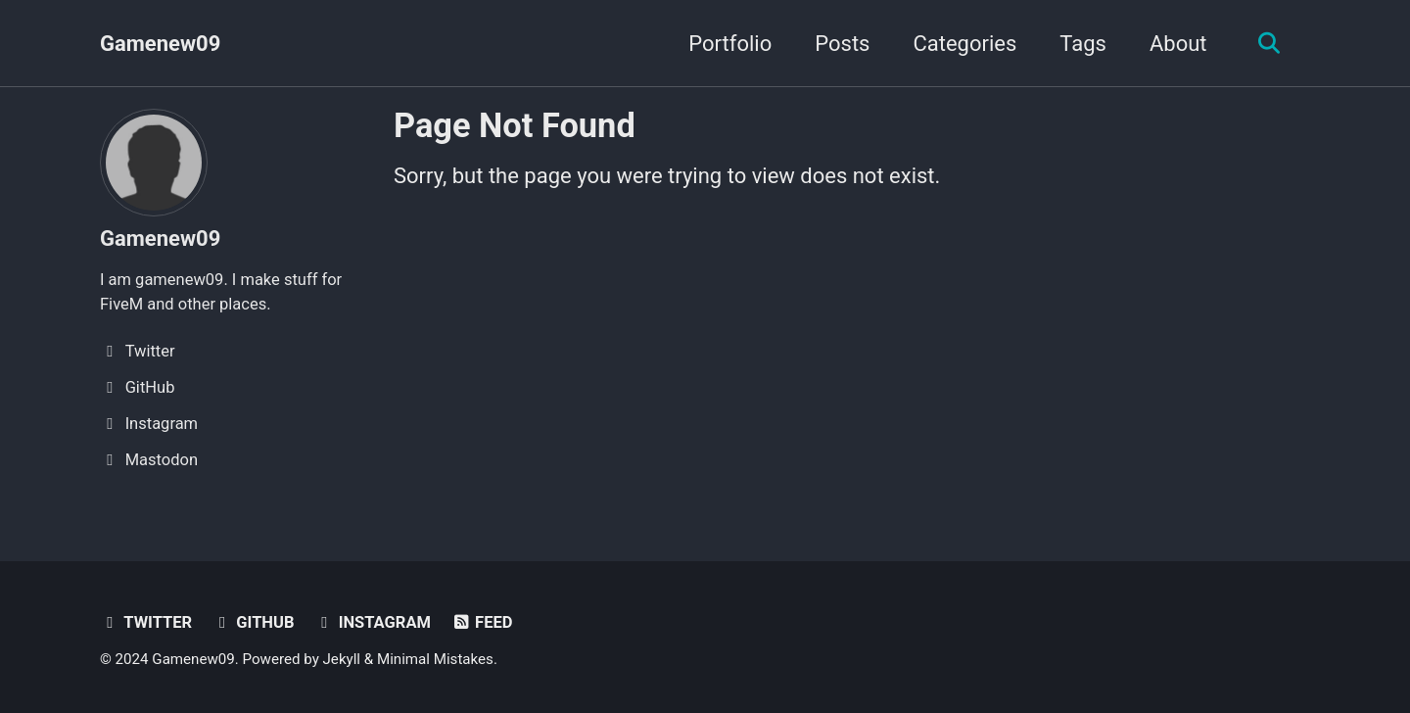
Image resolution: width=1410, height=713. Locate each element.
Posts (842, 43)
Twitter (146, 622)
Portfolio (730, 43)
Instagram (372, 622)
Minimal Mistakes (435, 659)
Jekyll (342, 659)
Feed (481, 622)
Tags (1082, 43)
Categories (964, 43)
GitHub (253, 622)
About (1178, 43)
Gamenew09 (160, 43)
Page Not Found (514, 125)
